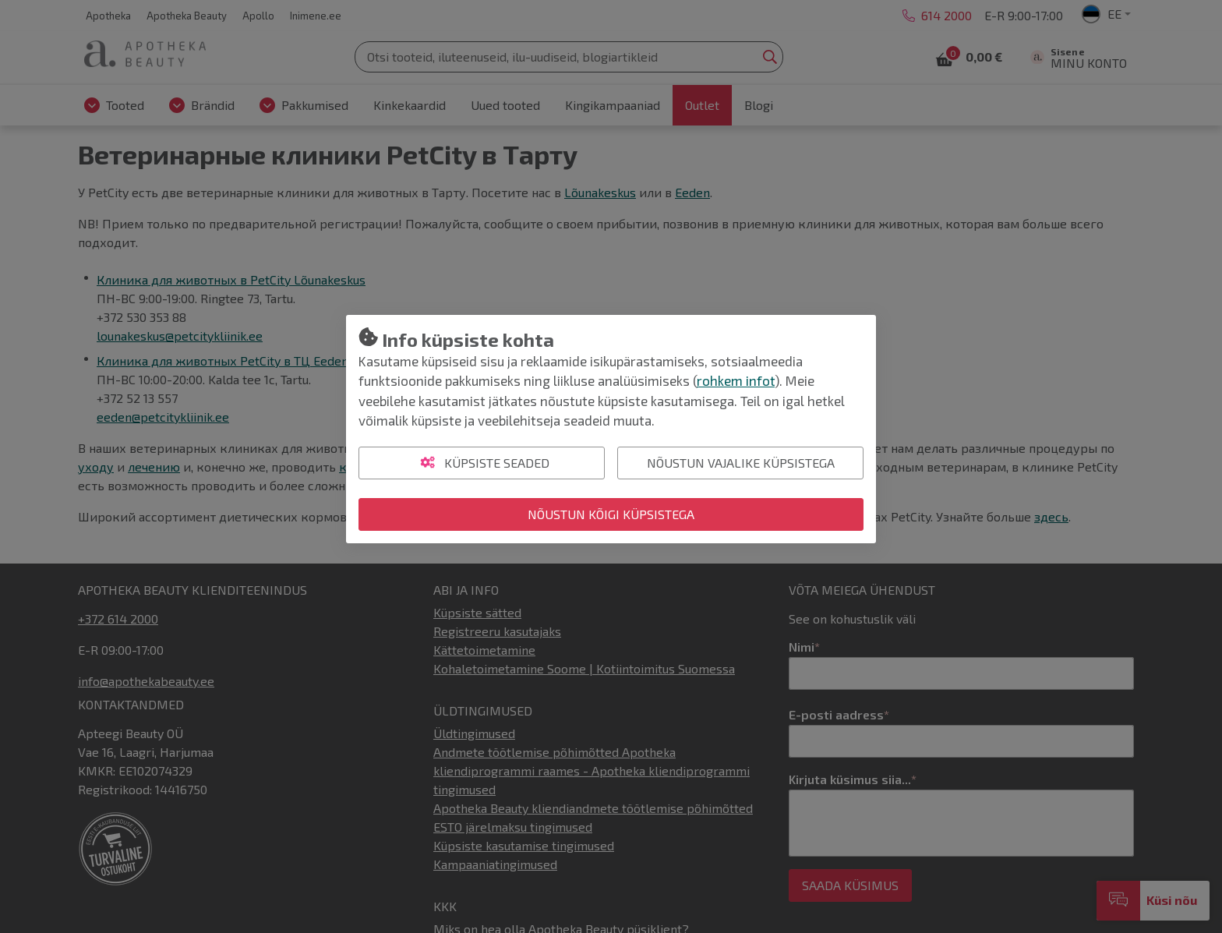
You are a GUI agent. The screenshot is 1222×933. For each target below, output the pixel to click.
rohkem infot (736, 380)
